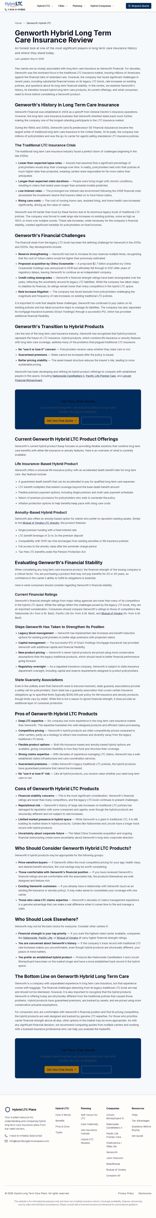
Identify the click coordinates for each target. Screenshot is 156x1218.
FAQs (62, 5)
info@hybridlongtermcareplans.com (27, 1141)
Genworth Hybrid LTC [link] (39, 23)
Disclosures (144, 1193)
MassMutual (113, 1163)
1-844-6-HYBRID (15, 9)
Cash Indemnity (89, 1124)
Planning (79, 5)
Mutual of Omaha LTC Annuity (41, 522)
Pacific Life (45, 937)
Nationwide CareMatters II (68, 375)
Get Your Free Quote (62, 420)
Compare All (113, 1175)
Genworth (111, 1152)
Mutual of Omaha (111, 613)
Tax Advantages (141, 1120)
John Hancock (114, 1158)
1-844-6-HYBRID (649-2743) (23, 1135)
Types (59, 1132)
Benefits (60, 1120)
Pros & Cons (62, 1126)
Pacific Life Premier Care (101, 375)
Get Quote (137, 1135)
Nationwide (30, 937)
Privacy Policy (126, 1193)
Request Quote (138, 5)
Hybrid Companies (102, 5)
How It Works (63, 1114)
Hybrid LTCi (45, 5)
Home (18, 23)
